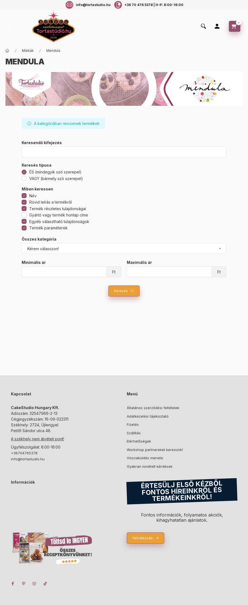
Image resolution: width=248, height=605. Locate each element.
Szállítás (134, 433)
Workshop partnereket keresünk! (155, 449)
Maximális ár (139, 262)
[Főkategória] (7, 50)
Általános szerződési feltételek (153, 408)
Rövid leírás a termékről (50, 202)
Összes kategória (39, 239)
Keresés (121, 291)
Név (33, 195)
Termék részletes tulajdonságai (57, 208)
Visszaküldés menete (145, 458)
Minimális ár (34, 262)
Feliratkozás (142, 538)
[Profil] (217, 26)
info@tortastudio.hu (28, 459)
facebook (12, 583)
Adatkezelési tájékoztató (148, 416)
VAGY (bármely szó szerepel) (56, 178)
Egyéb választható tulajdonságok (59, 221)
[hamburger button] (10, 26)
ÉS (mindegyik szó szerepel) (55, 172)
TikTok (45, 583)
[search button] (203, 26)
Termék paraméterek (48, 228)
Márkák (28, 50)
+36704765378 (24, 453)
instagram (34, 583)
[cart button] (234, 26)
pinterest (23, 583)
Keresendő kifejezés (42, 143)
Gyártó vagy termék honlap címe (58, 215)
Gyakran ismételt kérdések (149, 466)
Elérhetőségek (139, 441)
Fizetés (133, 424)
